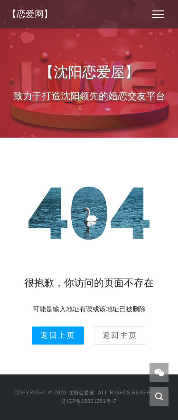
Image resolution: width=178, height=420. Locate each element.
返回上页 (57, 335)
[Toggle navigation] (158, 14)
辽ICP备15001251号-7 (88, 401)
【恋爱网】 (30, 14)
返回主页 (120, 335)
